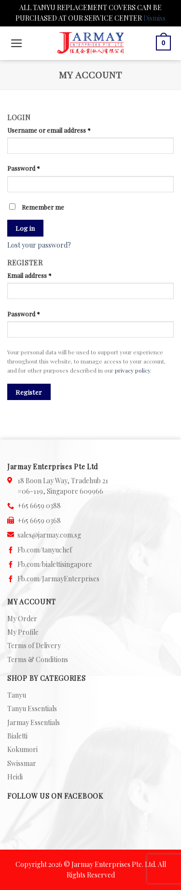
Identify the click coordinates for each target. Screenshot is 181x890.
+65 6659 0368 (39, 520)
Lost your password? (39, 245)
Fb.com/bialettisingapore (54, 564)
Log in (25, 228)
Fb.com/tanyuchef (44, 549)
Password (23, 168)
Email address (29, 275)
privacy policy (132, 370)
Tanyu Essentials (32, 708)
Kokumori (22, 749)
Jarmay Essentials (33, 722)
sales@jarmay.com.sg (49, 534)
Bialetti (17, 735)
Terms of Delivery (34, 645)
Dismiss (154, 18)
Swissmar (21, 763)
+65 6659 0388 (39, 505)
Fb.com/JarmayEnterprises (58, 578)
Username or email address (49, 130)
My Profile (23, 632)
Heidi (15, 776)
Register (28, 392)
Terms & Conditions (37, 659)
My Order (22, 618)
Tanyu (16, 695)
